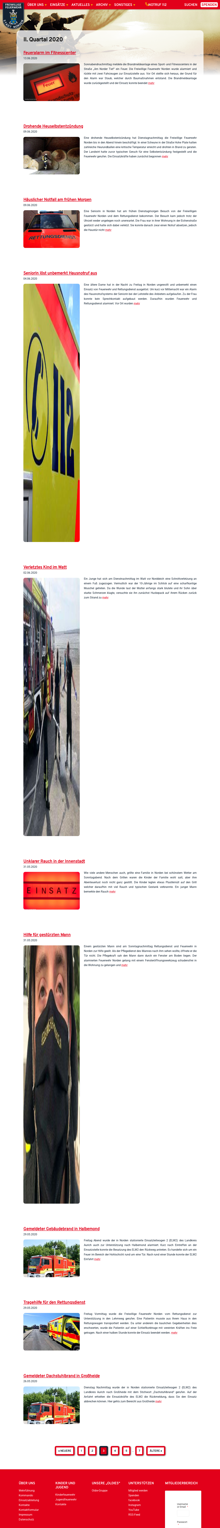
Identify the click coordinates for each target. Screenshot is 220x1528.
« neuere (64, 1451)
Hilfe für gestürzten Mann (47, 935)
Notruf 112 (157, 5)
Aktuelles (80, 5)
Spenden (209, 5)
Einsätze (57, 5)
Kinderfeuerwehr (65, 1494)
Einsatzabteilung (29, 1500)
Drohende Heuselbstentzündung (53, 126)
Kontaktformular (29, 1509)
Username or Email (182, 1505)
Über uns (35, 5)
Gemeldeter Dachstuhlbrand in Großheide (61, 1376)
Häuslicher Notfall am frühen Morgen (57, 199)
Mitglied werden (138, 1490)
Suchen (190, 5)
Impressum (25, 1514)
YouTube (133, 1509)
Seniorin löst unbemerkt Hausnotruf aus (60, 273)
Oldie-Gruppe (99, 1490)
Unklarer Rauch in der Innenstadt (54, 861)
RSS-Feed (134, 1514)
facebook (134, 1500)
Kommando (26, 1495)
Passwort (182, 1523)
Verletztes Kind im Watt (45, 567)
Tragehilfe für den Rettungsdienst (54, 1302)
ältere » (156, 1451)
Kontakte (24, 1505)
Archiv (102, 5)
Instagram (134, 1505)
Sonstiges (123, 5)
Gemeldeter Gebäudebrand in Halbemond (61, 1229)
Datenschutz (26, 1519)
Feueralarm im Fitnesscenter (49, 53)
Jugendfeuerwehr (65, 1499)
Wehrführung (27, 1490)
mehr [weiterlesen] (151, 83)
